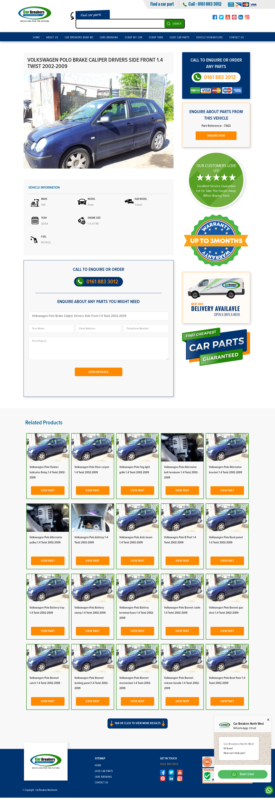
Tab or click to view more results (137, 723)
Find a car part (162, 4)
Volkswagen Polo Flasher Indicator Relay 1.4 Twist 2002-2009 (47, 472)
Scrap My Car (133, 37)
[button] (137, 726)
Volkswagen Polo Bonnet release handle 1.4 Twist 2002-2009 (181, 683)
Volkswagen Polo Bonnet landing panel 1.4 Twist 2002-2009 (91, 683)
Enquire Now (216, 135)
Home (36, 37)
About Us (52, 37)
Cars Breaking (109, 37)
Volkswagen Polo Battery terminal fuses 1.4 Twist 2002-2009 (136, 612)
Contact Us (236, 37)
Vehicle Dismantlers (209, 37)
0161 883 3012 (209, 4)
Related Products (43, 422)
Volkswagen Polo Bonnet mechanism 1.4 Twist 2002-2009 (135, 683)
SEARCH (177, 23)
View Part (48, 490)
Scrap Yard (156, 37)
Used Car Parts (180, 37)
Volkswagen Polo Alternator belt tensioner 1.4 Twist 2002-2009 (181, 472)
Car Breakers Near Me (79, 37)
